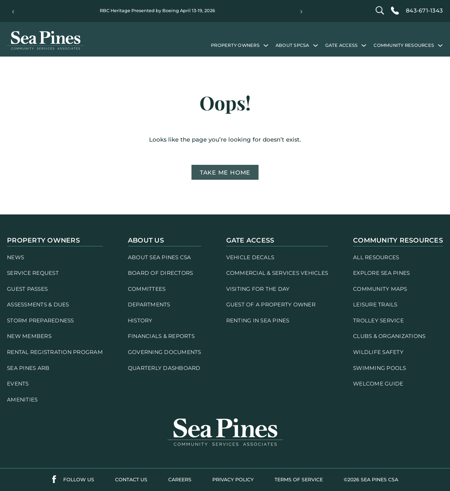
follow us (78, 479)
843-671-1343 (424, 10)
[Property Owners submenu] (266, 45)
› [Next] (301, 11)
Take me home (225, 172)
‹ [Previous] (13, 11)
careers (179, 479)
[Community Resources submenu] (440, 45)
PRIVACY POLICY (233, 479)
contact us (131, 479)
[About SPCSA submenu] (315, 45)
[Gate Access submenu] (364, 45)
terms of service (299, 479)
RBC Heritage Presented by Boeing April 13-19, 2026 (157, 10)
